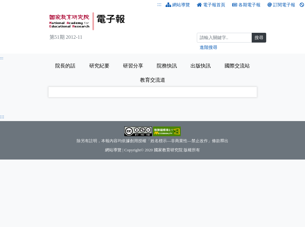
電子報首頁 (211, 5)
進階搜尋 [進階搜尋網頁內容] (208, 47)
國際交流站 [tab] (237, 65)
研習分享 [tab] (133, 65)
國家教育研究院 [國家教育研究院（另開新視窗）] (168, 150)
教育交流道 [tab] (152, 80)
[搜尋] (224, 38)
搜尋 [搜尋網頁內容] (259, 37)
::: (159, 4)
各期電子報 (246, 5)
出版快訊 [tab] (201, 65)
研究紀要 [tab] (99, 65)
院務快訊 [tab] (167, 65)
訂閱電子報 (281, 5)
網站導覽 (178, 5)
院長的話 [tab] (65, 65)
